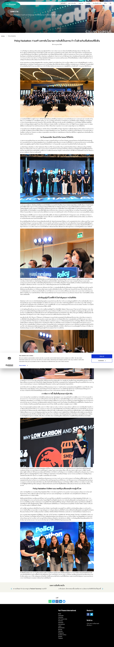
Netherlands (61, 627)
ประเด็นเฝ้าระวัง (97, 3)
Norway (60, 629)
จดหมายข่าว (103, 0)
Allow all (102, 635)
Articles (3, 36)
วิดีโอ (105, 3)
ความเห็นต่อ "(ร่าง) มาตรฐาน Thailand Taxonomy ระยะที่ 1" (28, 589)
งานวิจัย (88, 3)
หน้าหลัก (63, 3)
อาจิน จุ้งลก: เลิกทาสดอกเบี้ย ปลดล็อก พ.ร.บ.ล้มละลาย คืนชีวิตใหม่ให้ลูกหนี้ (81, 589)
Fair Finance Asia (62, 619)
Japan (59, 626)
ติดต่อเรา (109, 0)
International (61, 624)
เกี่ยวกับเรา (97, 0)
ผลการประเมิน (72, 3)
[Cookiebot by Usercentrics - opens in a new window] (9, 644)
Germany (60, 620)
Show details (22, 644)
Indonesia (60, 622)
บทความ (81, 3)
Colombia (60, 617)
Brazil (59, 613)
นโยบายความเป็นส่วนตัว (93, 623)
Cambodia (60, 615)
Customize (102, 639)
